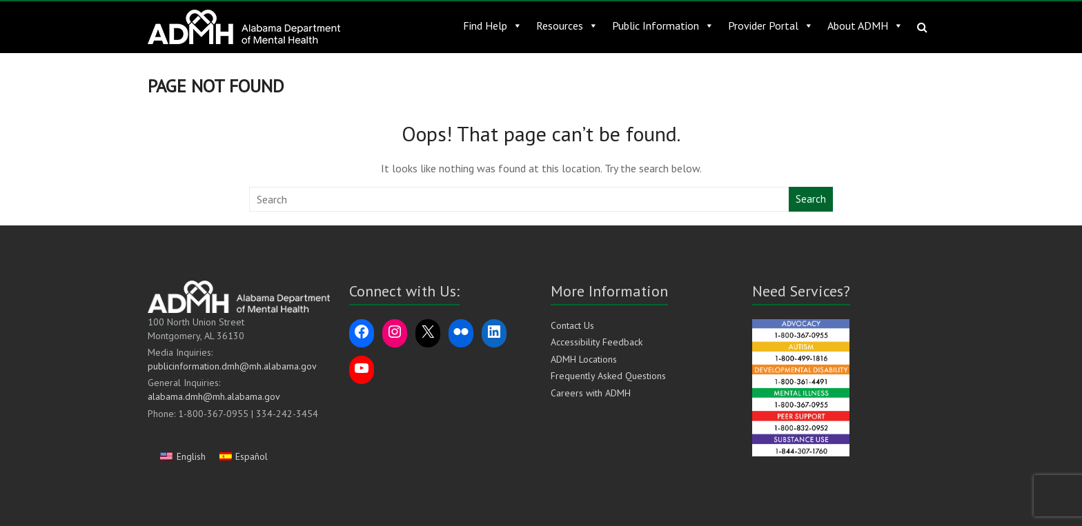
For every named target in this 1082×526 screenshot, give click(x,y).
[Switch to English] (183, 456)
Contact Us (572, 325)
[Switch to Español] (244, 456)
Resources (567, 25)
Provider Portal (771, 25)
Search (811, 198)
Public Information (663, 25)
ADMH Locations (584, 359)
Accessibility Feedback (596, 342)
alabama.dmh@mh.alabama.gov (214, 396)
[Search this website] (519, 199)
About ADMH (865, 25)
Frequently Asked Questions (608, 376)
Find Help (492, 25)
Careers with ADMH (591, 393)
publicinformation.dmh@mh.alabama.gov (232, 366)
